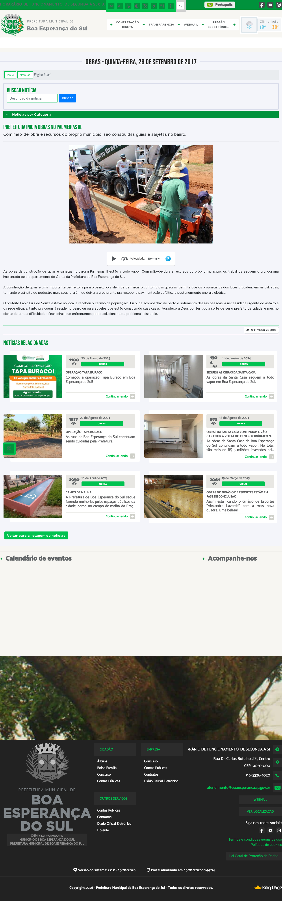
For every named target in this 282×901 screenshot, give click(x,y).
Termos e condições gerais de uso (255, 839)
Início (10, 75)
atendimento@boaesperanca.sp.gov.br (238, 787)
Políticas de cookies (266, 845)
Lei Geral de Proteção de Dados (253, 856)
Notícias (25, 75)
